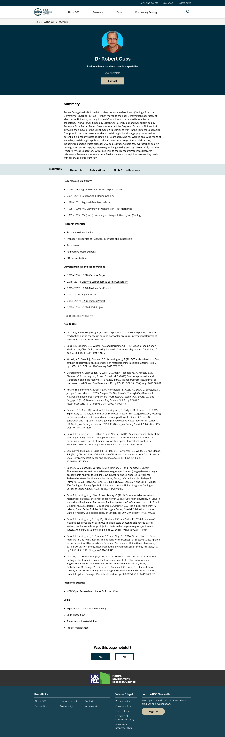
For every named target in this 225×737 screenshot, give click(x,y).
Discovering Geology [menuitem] (146, 12)
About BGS (49, 21)
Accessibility (66, 706)
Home (37, 21)
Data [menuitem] (119, 12)
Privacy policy (122, 701)
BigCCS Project (89, 294)
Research (76, 170)
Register (153, 711)
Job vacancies (92, 706)
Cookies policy (123, 706)
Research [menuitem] (98, 12)
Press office (41, 706)
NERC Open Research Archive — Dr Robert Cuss (92, 591)
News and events (148, 3)
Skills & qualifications (127, 170)
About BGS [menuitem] (73, 12)
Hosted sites (184, 3)
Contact (112, 81)
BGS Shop (167, 3)
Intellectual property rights (123, 726)
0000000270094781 (82, 316)
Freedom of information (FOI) (124, 717)
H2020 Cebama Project (94, 275)
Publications (97, 170)
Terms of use (122, 711)
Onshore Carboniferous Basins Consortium (105, 281)
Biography (55, 168)
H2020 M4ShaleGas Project (96, 288)
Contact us (90, 701)
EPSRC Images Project (93, 301)
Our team (63, 21)
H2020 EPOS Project (92, 307)
